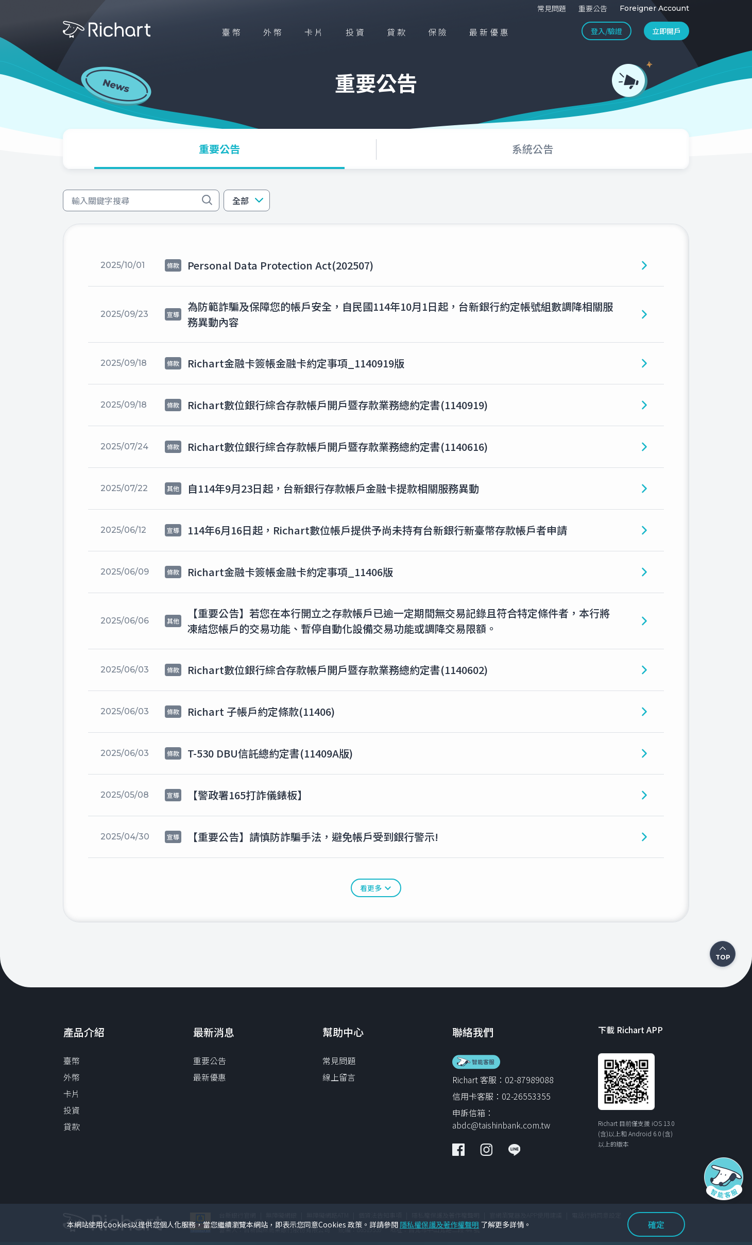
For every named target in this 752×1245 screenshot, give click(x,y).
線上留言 (338, 1077)
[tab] (219, 149)
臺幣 (71, 1060)
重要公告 (209, 1060)
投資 (71, 1110)
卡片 (71, 1093)
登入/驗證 (606, 31)
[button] (247, 200)
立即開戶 (666, 31)
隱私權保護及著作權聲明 (439, 1224)
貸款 (71, 1126)
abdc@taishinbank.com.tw (501, 1125)
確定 (656, 1224)
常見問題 (338, 1060)
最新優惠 (209, 1077)
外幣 (71, 1077)
